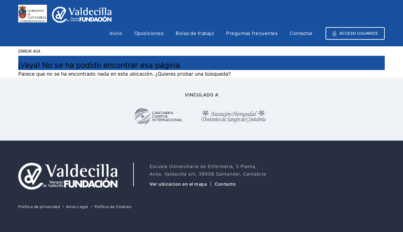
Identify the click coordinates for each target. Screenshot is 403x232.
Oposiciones (149, 33)
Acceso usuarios (355, 33)
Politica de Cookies (113, 206)
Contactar (301, 33)
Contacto (225, 184)
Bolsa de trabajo (195, 33)
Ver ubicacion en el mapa (178, 184)
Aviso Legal (77, 206)
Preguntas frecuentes (252, 33)
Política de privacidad (39, 206)
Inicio (116, 33)
